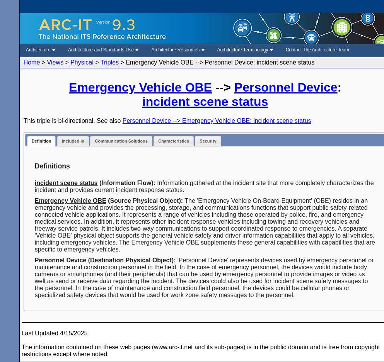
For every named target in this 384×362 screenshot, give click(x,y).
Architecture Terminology (245, 50)
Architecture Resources (178, 50)
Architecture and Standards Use (103, 50)
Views (55, 62)
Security (208, 141)
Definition (41, 141)
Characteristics (173, 141)
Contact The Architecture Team (317, 50)
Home (32, 62)
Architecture (41, 50)
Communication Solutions (121, 141)
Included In (73, 141)
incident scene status (205, 102)
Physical (82, 62)
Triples (110, 62)
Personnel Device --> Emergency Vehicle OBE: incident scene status (217, 120)
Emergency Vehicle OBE (140, 87)
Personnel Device (286, 87)
